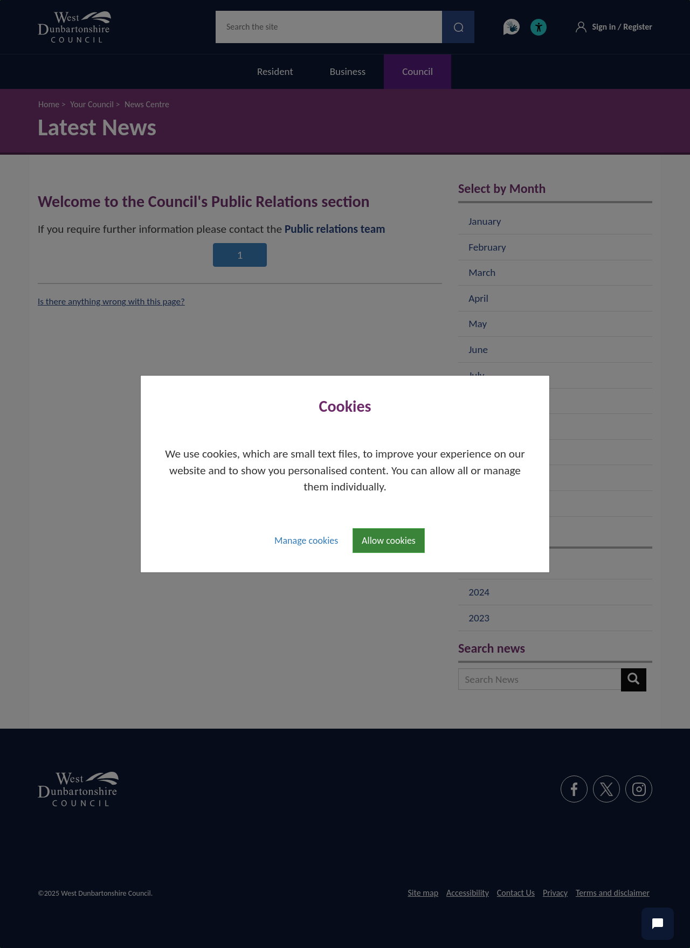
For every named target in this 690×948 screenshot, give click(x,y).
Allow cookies (389, 540)
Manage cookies (306, 540)
